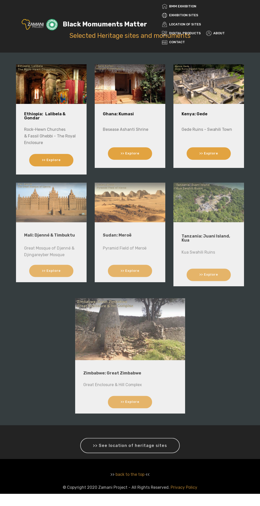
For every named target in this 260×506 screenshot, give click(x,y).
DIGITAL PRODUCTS (181, 33)
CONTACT (173, 42)
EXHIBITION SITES (180, 15)
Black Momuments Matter (105, 24)
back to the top (130, 479)
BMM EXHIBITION (179, 6)
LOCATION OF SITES (181, 24)
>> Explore (51, 160)
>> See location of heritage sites (130, 449)
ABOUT (215, 33)
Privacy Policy (184, 492)
